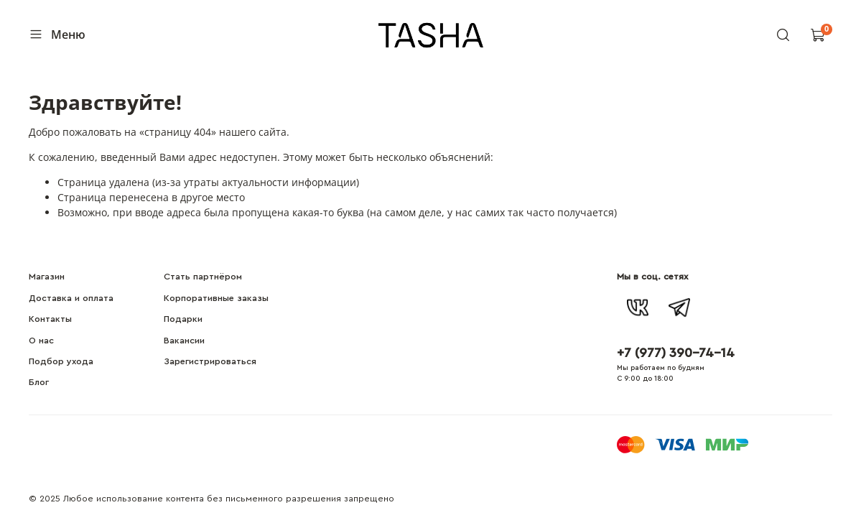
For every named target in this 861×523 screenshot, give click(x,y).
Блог (39, 382)
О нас (41, 340)
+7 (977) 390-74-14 (676, 352)
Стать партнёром (203, 276)
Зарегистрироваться (210, 361)
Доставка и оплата (71, 298)
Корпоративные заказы (216, 298)
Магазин (47, 276)
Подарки (183, 319)
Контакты (50, 319)
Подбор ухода (61, 361)
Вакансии (184, 340)
